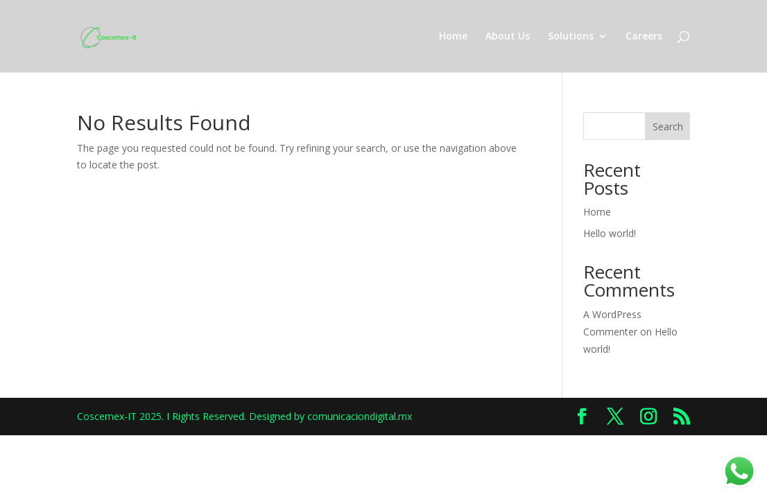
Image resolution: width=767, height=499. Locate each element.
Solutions (571, 36)
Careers (644, 36)
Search (668, 126)
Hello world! (609, 233)
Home (453, 36)
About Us (507, 36)
